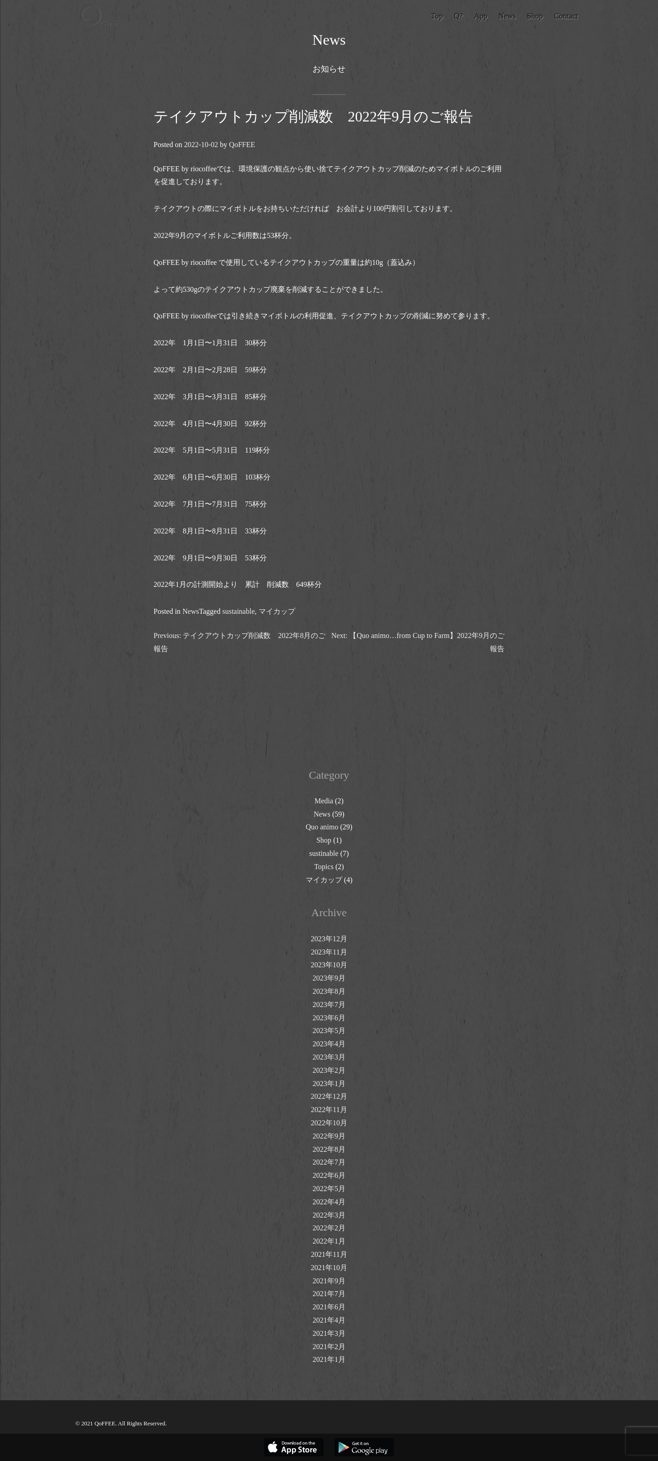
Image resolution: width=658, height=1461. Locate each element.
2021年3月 (329, 1333)
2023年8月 (329, 991)
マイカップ (277, 611)
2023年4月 (329, 1044)
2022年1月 (329, 1241)
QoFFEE (242, 144)
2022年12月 (329, 1096)
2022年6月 (329, 1175)
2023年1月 (329, 1083)
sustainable (238, 611)
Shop (323, 840)
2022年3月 (329, 1215)
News (190, 611)
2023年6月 (329, 1018)
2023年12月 (329, 939)
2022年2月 (329, 1228)
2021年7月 (329, 1293)
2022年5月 (329, 1188)
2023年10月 (329, 965)
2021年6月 (329, 1307)
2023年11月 (329, 952)
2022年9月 (329, 1136)
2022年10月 (329, 1123)
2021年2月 (329, 1346)
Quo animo (322, 827)
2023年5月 (329, 1030)
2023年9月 (329, 978)
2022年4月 (329, 1202)
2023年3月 (329, 1057)
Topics (323, 866)
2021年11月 (329, 1254)
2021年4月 (329, 1320)
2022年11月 (329, 1109)
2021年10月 (329, 1267)
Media (323, 801)
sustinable (324, 853)
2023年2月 (329, 1070)
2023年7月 (329, 1004)
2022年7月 (329, 1162)
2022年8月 (329, 1149)
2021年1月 (329, 1359)
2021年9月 (329, 1281)
